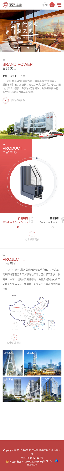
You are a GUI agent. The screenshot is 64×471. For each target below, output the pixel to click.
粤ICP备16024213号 (32, 457)
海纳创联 (32, 464)
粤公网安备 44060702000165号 (24, 461)
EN (45, 5)
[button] (28, 47)
